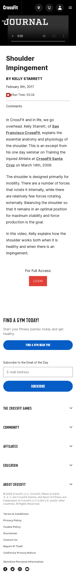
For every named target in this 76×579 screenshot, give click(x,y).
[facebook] (5, 569)
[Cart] (49, 8)
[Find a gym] (39, 8)
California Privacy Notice (19, 552)
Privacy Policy (12, 520)
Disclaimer (10, 533)
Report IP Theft (13, 546)
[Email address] (38, 372)
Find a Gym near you (38, 345)
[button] (70, 8)
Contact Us (10, 539)
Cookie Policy (12, 526)
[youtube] (27, 569)
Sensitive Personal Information (23, 561)
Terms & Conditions (16, 513)
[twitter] (13, 569)
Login (38, 281)
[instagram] (20, 569)
